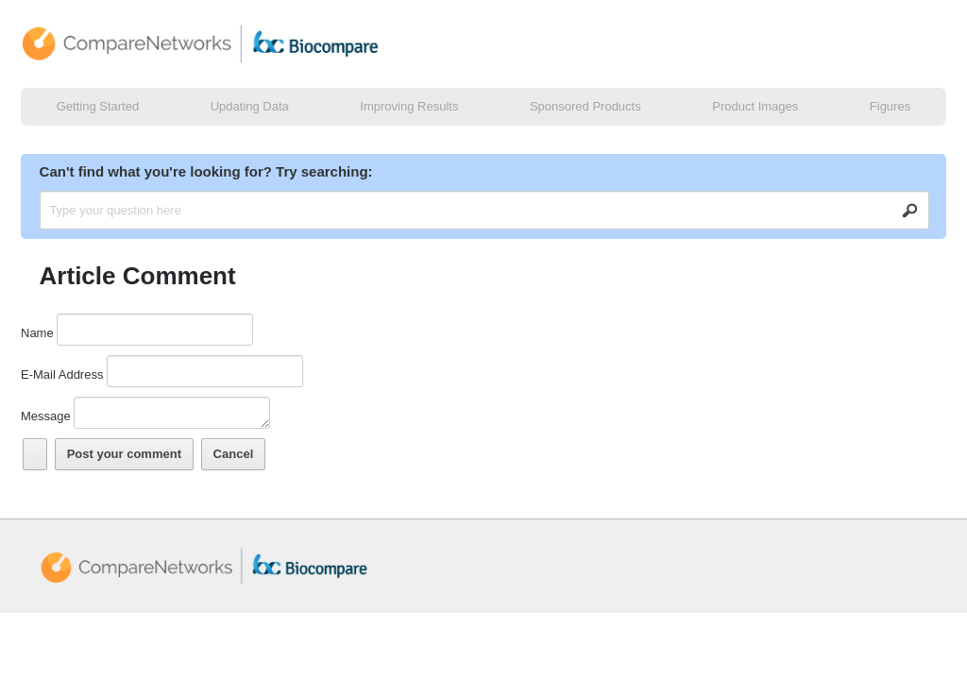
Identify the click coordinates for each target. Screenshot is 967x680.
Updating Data (250, 106)
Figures (890, 106)
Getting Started (98, 106)
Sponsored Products (585, 106)
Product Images (755, 106)
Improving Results (409, 106)
